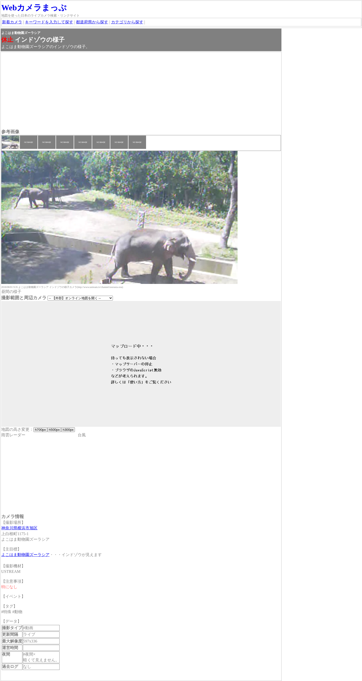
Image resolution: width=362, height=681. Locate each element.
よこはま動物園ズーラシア (25, 554)
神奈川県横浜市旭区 (19, 528)
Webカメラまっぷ (34, 7)
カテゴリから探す (127, 22)
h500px (54, 430)
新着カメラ (12, 22)
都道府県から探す (92, 22)
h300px (68, 430)
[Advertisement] (141, 91)
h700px (40, 430)
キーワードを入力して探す (49, 22)
